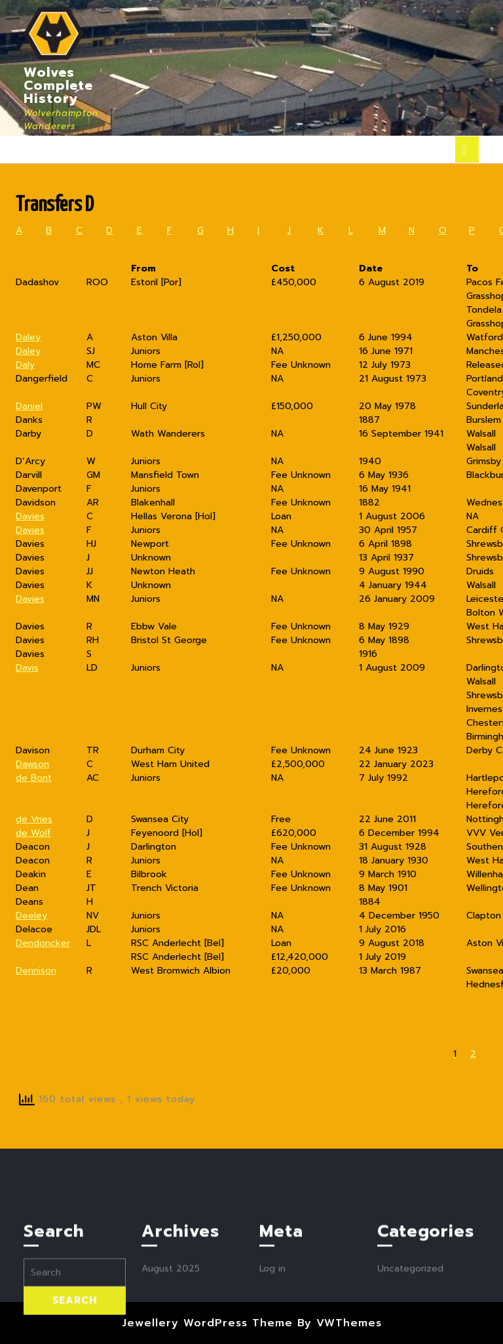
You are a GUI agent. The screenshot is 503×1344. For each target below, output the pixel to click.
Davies (30, 516)
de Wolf (33, 833)
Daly (25, 365)
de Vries (34, 819)
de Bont (34, 778)
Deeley (31, 915)
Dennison (36, 971)
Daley (28, 337)
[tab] (467, 149)
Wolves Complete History (58, 85)
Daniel (29, 406)
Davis (27, 668)
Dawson (32, 764)
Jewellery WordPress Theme (207, 1323)
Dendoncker (43, 943)
